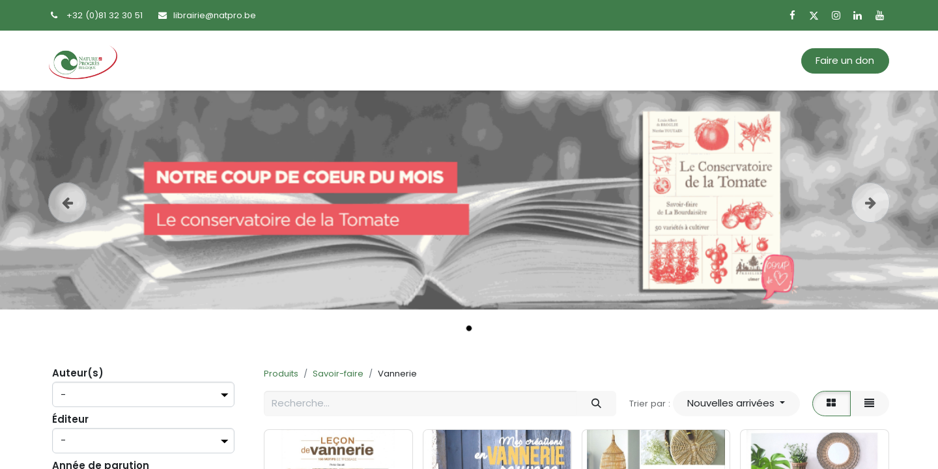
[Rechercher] (596, 403)
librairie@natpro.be (214, 15)
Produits (281, 373)
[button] (736, 403)
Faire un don (845, 60)
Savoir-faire (338, 373)
